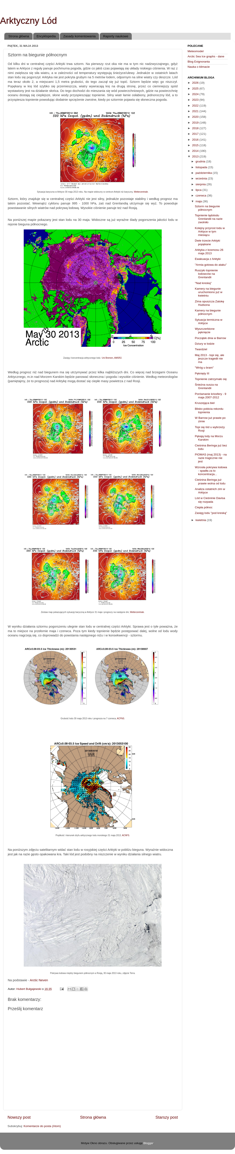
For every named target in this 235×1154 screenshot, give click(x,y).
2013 (195, 156)
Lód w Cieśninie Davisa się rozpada (210, 499)
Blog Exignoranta (199, 61)
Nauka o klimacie (199, 66)
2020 (195, 116)
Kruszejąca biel (205, 403)
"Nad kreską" (203, 283)
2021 (195, 111)
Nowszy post (19, 1117)
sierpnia (201, 184)
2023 (195, 99)
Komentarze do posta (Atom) (42, 1126)
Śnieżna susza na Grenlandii (206, 386)
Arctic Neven (39, 980)
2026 (195, 82)
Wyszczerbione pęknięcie (205, 330)
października (204, 172)
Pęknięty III (202, 373)
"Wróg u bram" (204, 367)
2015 (195, 145)
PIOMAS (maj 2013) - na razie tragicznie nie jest (211, 458)
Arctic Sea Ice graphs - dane (206, 56)
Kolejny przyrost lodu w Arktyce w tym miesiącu (210, 231)
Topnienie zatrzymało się (211, 379)
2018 (195, 128)
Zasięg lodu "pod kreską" (211, 513)
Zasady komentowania (79, 36)
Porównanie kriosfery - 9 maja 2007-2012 (210, 395)
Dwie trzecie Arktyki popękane (207, 242)
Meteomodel (196, 51)
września (202, 178)
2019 (195, 122)
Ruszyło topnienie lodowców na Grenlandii (206, 274)
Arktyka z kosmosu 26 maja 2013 (209, 251)
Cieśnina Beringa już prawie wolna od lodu (210, 481)
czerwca (201, 195)
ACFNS (120, 718)
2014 (195, 150)
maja (199, 201)
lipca (199, 190)
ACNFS (125, 835)
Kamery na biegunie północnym (208, 312)
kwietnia (201, 520)
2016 (195, 139)
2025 (195, 88)
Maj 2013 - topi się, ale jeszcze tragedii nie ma (209, 358)
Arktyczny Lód (28, 21)
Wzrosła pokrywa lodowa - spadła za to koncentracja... (211, 471)
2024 (195, 94)
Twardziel (201, 349)
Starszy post (166, 1117)
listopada (202, 167)
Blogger (148, 1143)
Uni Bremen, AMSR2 (112, 358)
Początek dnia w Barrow (210, 338)
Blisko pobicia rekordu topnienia (209, 410)
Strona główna (18, 36)
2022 (195, 105)
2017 (195, 133)
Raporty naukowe (115, 36)
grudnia (201, 161)
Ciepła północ (204, 507)
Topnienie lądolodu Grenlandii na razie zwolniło (208, 219)
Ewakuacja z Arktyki (208, 259)
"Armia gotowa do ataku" (211, 264)
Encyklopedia (46, 36)
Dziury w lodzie (205, 343)
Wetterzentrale (141, 192)
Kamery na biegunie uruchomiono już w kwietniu (208, 292)
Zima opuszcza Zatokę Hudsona (209, 303)
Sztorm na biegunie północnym (207, 208)
